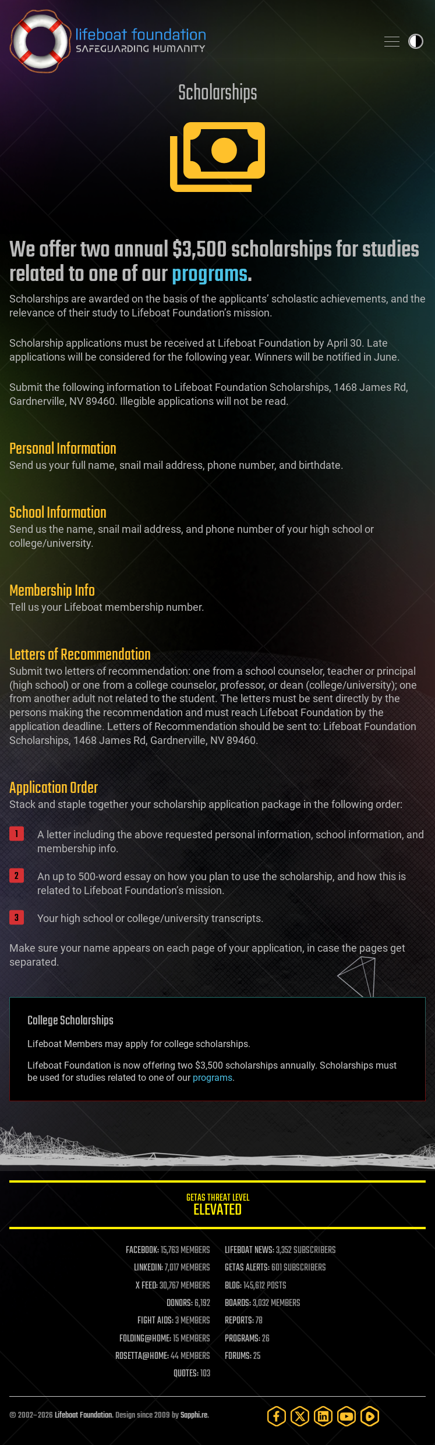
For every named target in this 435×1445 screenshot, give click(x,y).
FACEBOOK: (142, 1250)
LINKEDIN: (148, 1268)
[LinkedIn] (323, 1416)
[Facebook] (276, 1416)
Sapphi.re (194, 1415)
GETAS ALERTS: (247, 1268)
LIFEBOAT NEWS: (249, 1250)
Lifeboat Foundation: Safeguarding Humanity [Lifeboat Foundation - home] (188, 41)
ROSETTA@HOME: (142, 1356)
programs (209, 275)
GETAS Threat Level (217, 1207)
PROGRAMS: (242, 1339)
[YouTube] (346, 1416)
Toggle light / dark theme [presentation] (415, 41)
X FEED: (147, 1286)
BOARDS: (238, 1303)
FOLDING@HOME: (145, 1339)
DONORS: (180, 1303)
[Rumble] (369, 1416)
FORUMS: (238, 1356)
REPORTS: (239, 1321)
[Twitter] (300, 1416)
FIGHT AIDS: (155, 1321)
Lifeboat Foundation (83, 1415)
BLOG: (233, 1286)
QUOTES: (186, 1374)
